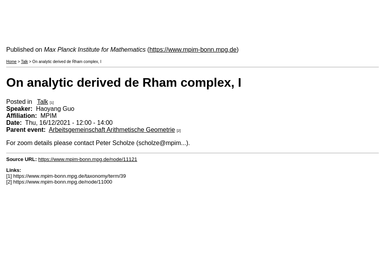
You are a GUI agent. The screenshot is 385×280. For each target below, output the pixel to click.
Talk (24, 62)
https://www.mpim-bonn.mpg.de (192, 49)
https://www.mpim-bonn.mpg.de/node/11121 (87, 159)
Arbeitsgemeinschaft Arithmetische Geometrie (112, 129)
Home (11, 62)
